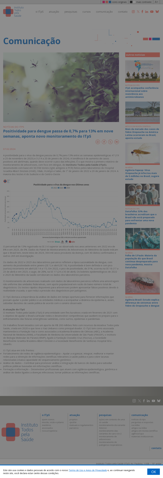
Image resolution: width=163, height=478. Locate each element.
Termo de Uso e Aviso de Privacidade (88, 470)
